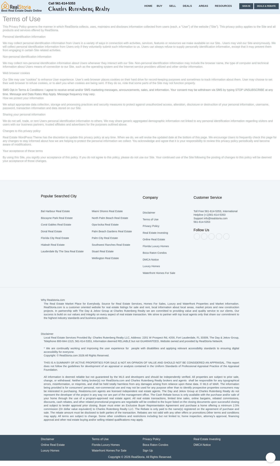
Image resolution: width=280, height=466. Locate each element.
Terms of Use (150, 228)
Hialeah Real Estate (52, 253)
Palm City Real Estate (104, 247)
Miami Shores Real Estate (107, 220)
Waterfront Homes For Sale (159, 282)
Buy (165, 19)
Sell (177, 19)
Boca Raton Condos (154, 261)
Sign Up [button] (148, 455)
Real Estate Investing (155, 241)
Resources (224, 19)
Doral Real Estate (51, 240)
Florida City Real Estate (55, 247)
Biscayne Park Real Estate (56, 227)
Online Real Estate (154, 248)
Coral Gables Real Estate (56, 233)
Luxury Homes (151, 275)
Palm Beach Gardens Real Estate (111, 240)
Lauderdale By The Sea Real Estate (61, 260)
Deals (191, 19)
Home (154, 19)
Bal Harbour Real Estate (55, 220)
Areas (206, 19)
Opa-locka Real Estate (105, 233)
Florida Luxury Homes (155, 255)
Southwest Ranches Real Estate (111, 253)
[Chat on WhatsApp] (271, 457)
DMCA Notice (151, 268)
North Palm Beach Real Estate (109, 227)
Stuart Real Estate (103, 260)
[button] (44, 10)
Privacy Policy (150, 235)
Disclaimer (149, 221)
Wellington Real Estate (105, 267)
